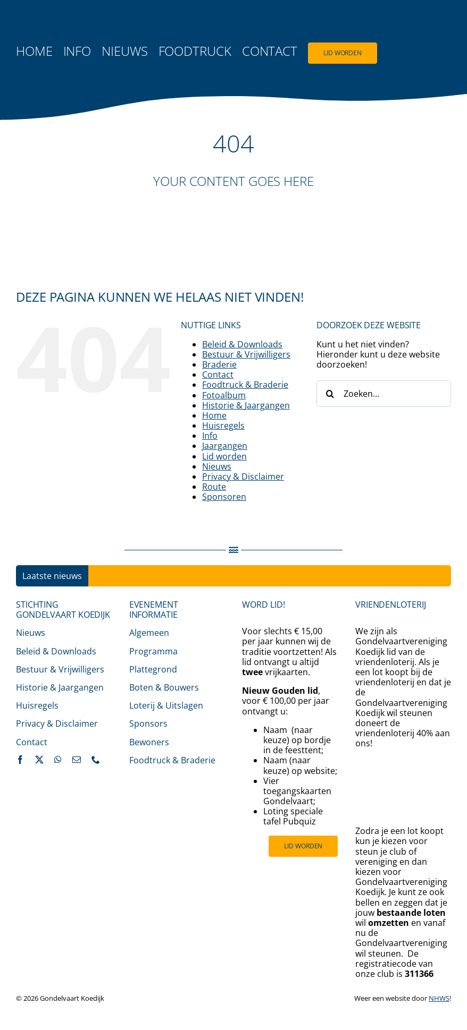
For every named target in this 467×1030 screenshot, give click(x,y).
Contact (218, 374)
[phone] (95, 759)
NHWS (439, 998)
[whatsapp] (58, 759)
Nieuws (216, 466)
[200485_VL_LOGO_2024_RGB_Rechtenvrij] (403, 762)
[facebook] (20, 759)
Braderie (219, 364)
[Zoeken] (329, 393)
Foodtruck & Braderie (245, 384)
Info (210, 435)
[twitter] (39, 759)
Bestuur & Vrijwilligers (246, 354)
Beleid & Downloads (242, 344)
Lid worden (224, 456)
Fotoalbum (224, 395)
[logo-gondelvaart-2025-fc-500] (56, 20)
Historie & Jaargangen (246, 405)
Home (214, 415)
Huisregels (223, 425)
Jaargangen (224, 446)
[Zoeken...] (383, 393)
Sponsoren (224, 497)
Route (214, 486)
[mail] (76, 759)
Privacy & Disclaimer (243, 476)
